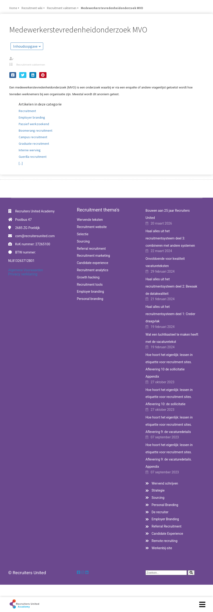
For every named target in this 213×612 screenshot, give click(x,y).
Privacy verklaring (22, 274)
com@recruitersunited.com (35, 236)
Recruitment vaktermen (30, 64)
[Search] (191, 572)
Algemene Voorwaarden (25, 270)
